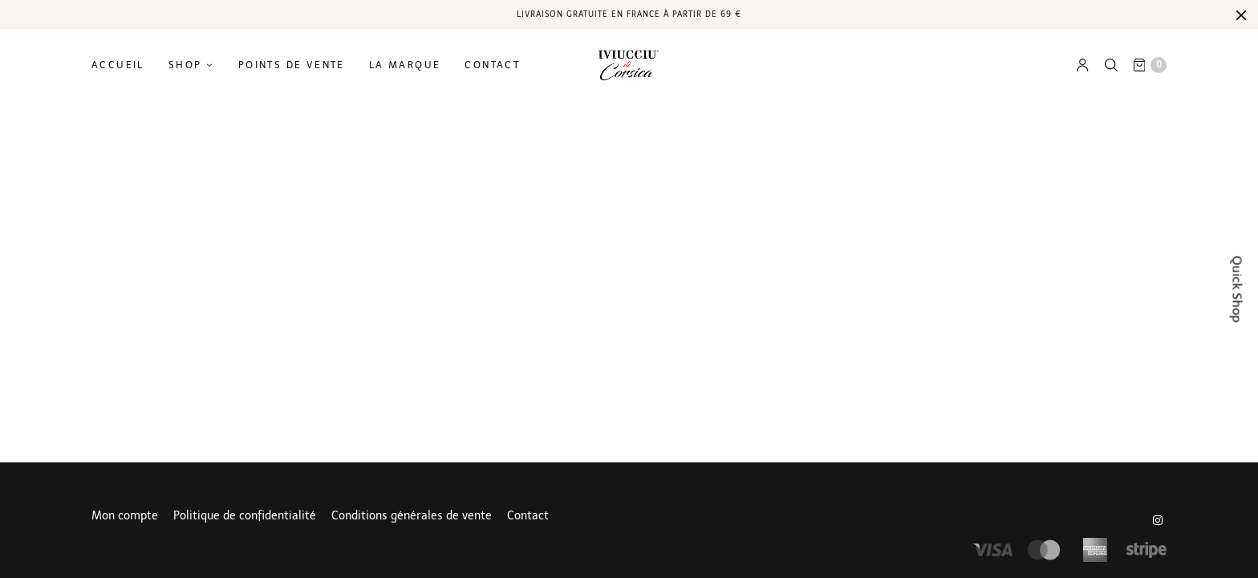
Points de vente (291, 65)
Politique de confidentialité (244, 516)
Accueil (117, 65)
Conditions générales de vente (411, 516)
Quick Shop (1237, 289)
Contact (492, 65)
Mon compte (124, 516)
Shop (185, 65)
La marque (405, 65)
